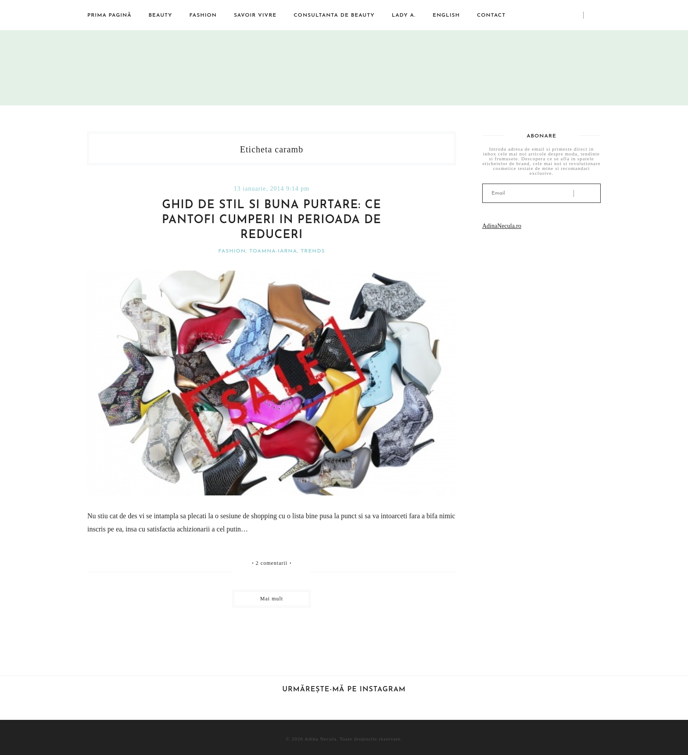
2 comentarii (271, 563)
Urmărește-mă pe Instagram (344, 689)
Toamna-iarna (273, 251)
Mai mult (271, 599)
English (446, 15)
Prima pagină (109, 15)
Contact (491, 15)
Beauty (160, 15)
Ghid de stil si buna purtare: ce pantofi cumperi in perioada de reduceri (271, 220)
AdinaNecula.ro (501, 226)
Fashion (203, 15)
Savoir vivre (255, 15)
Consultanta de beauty (334, 15)
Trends (313, 251)
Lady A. (404, 15)
